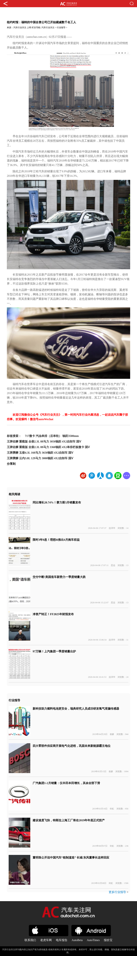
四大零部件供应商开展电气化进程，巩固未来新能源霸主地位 (72, 745)
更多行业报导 (117, 892)
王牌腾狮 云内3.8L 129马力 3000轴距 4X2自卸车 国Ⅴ (40, 458)
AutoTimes (93, 940)
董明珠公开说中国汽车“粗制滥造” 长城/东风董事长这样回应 (71, 857)
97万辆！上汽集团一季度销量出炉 (54, 651)
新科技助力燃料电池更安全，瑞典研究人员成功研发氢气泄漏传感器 (76, 708)
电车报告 (61, 940)
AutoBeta (77, 940)
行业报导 (61, 27)
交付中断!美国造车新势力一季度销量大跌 (59, 576)
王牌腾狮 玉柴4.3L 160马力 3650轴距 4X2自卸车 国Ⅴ (40, 452)
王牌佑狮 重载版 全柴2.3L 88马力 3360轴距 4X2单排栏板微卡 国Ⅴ (48, 447)
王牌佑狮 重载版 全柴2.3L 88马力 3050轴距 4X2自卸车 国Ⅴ (44, 441)
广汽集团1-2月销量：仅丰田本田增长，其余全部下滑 (66, 783)
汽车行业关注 (19, 27)
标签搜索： (14, 435)
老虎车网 (46, 940)
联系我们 (30, 940)
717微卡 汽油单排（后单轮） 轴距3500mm (52, 435)
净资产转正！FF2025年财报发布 (53, 614)
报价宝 (108, 940)
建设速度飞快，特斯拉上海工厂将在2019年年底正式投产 (69, 820)
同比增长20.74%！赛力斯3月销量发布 (57, 502)
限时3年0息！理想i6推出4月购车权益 (56, 539)
